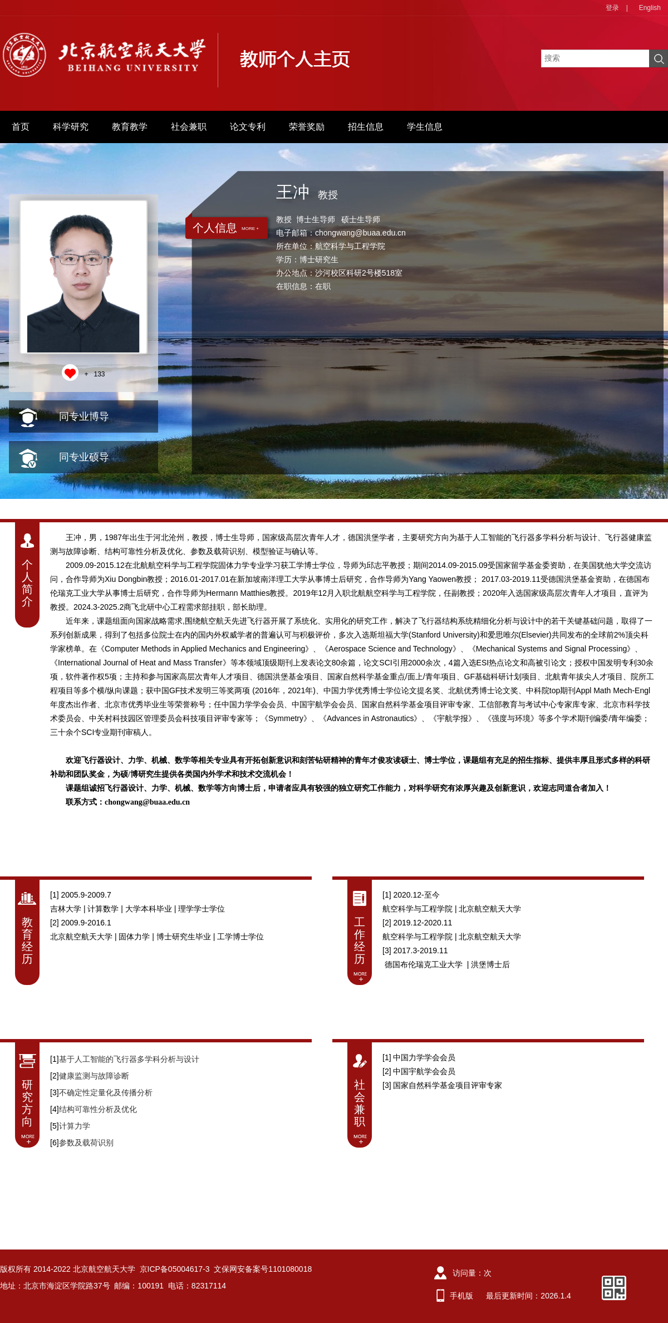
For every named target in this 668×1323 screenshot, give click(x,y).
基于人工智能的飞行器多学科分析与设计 (129, 1059)
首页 (21, 126)
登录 (612, 8)
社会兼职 (189, 126)
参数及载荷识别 (86, 1142)
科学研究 (71, 126)
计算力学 (74, 1125)
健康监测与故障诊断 (94, 1075)
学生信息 (425, 126)
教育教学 (130, 126)
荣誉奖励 (307, 126)
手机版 (461, 1295)
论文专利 (248, 126)
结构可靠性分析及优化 (98, 1109)
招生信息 (366, 126)
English (650, 8)
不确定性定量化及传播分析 (106, 1092)
